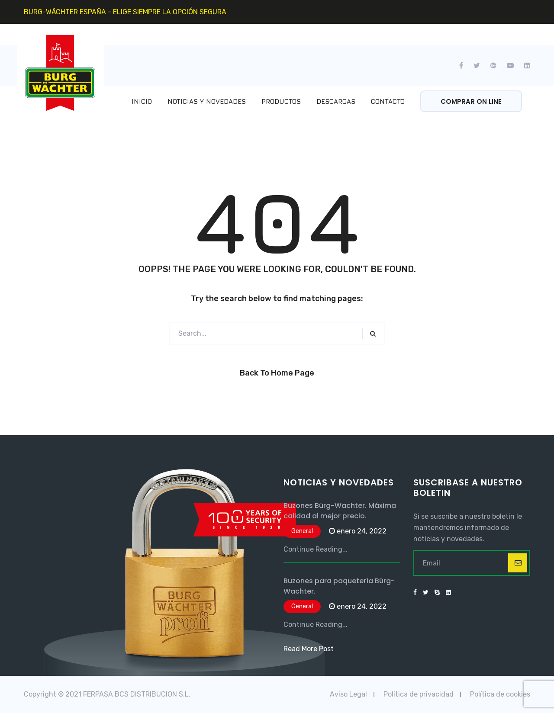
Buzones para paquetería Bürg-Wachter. (339, 586)
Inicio (142, 101)
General (302, 531)
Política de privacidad (418, 694)
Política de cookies (500, 694)
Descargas (335, 101)
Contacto (388, 101)
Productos (281, 101)
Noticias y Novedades (206, 101)
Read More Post (308, 649)
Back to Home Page (277, 373)
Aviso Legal (348, 694)
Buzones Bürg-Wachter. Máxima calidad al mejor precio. (339, 511)
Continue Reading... (315, 549)
